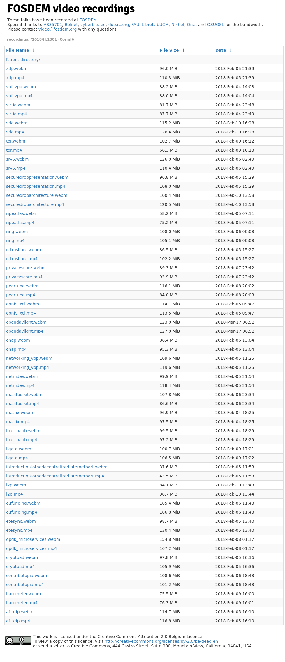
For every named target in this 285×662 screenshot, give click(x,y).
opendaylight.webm (26, 322)
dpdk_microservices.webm (33, 539)
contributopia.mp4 (25, 584)
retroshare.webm (23, 249)
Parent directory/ (23, 59)
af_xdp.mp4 (18, 620)
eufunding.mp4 (21, 512)
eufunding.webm (23, 503)
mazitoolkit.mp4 (22, 403)
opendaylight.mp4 (24, 331)
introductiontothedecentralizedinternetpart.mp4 (55, 476)
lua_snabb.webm (23, 430)
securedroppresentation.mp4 (35, 186)
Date (220, 50)
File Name (17, 50)
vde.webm (16, 123)
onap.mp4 (16, 349)
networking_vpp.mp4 (27, 367)
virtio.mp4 (16, 114)
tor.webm (15, 141)
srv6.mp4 (15, 168)
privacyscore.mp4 (24, 276)
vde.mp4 (15, 132)
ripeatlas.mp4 (20, 222)
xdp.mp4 (15, 77)
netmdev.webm (22, 376)
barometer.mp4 (22, 602)
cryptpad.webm (22, 557)
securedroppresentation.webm (37, 177)
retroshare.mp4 (22, 258)
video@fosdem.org (57, 29)
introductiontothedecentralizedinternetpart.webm (57, 467)
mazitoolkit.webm (24, 394)
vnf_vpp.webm (21, 86)
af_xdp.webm (20, 611)
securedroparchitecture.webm (36, 195)
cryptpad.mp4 (20, 566)
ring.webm (17, 231)
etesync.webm (21, 521)
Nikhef (177, 24)
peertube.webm (22, 286)
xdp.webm (16, 68)
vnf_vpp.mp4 (19, 95)
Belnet (71, 24)
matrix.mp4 (18, 421)
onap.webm (18, 340)
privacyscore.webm (26, 267)
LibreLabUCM (155, 24)
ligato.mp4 (17, 458)
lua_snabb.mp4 (21, 439)
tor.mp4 (14, 150)
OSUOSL (215, 24)
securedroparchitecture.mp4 (35, 204)
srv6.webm (17, 159)
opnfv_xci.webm (22, 304)
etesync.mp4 (19, 530)
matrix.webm (19, 412)
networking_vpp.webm (29, 358)
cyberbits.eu (93, 24)
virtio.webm (18, 104)
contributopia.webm (26, 575)
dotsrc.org (118, 24)
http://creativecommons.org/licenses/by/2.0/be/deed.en (161, 641)
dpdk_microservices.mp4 (31, 548)
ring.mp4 (15, 240)
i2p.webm (16, 485)
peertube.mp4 (20, 295)
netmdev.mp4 (20, 385)
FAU (135, 24)
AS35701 (53, 24)
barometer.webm (23, 593)
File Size (169, 50)
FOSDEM (88, 20)
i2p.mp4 (14, 494)
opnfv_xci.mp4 (21, 313)
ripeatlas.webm (22, 213)
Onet (192, 24)
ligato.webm (18, 448)
